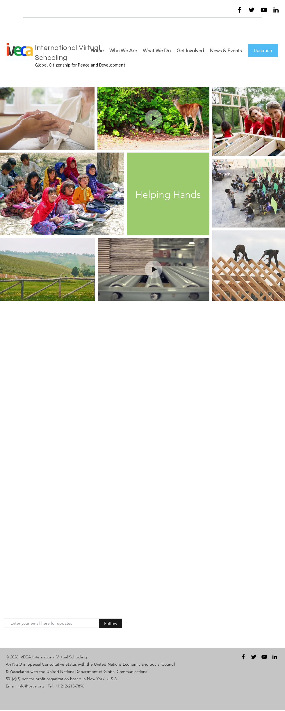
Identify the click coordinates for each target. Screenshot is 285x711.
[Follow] (110, 623)
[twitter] (251, 10)
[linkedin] (276, 10)
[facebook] (239, 10)
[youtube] (264, 10)
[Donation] (263, 50)
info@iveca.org (31, 686)
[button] (214, 11)
